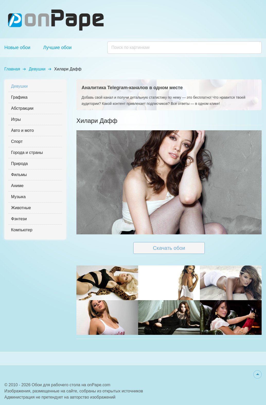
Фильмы (19, 174)
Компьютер (21, 230)
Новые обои (17, 47)
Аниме (17, 185)
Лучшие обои (57, 47)
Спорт (17, 141)
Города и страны (27, 152)
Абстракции (22, 108)
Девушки (37, 69)
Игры (16, 119)
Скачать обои (169, 248)
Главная (12, 69)
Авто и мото (22, 130)
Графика (19, 97)
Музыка (18, 197)
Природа (19, 163)
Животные (21, 208)
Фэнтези (19, 219)
